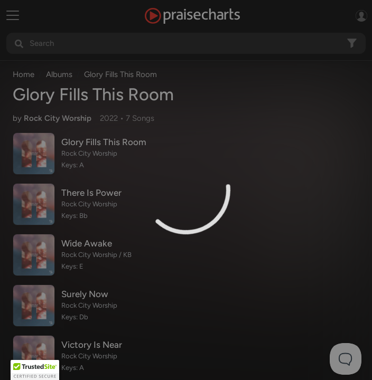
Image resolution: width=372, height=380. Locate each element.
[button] (35, 370)
